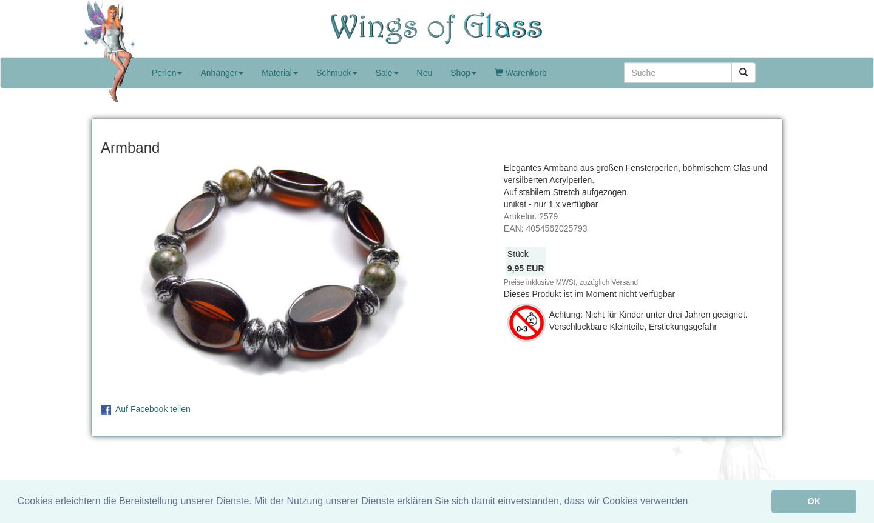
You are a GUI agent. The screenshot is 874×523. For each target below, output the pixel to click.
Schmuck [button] (336, 73)
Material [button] (280, 73)
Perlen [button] (167, 73)
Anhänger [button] (221, 73)
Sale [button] (387, 73)
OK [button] (814, 501)
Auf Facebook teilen (153, 409)
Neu (425, 73)
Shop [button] (463, 73)
